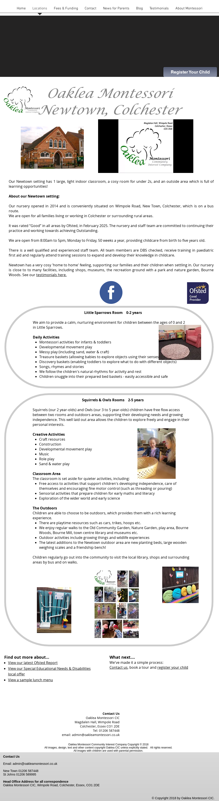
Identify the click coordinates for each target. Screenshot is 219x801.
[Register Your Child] (190, 72)
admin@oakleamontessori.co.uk (96, 735)
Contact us (119, 667)
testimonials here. (51, 274)
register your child (172, 667)
